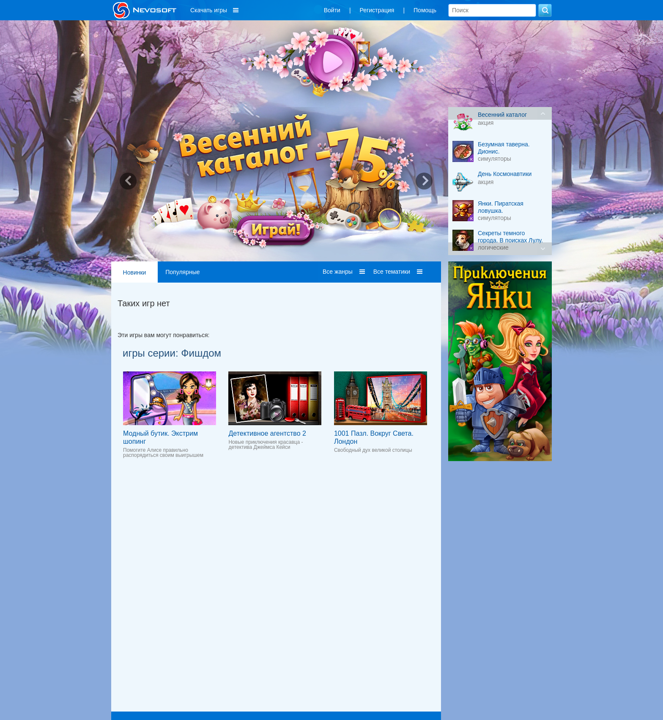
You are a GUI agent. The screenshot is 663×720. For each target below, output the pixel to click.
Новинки (134, 272)
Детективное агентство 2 (267, 433)
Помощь (425, 10)
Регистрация (377, 10)
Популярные (182, 272)
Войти (332, 10)
